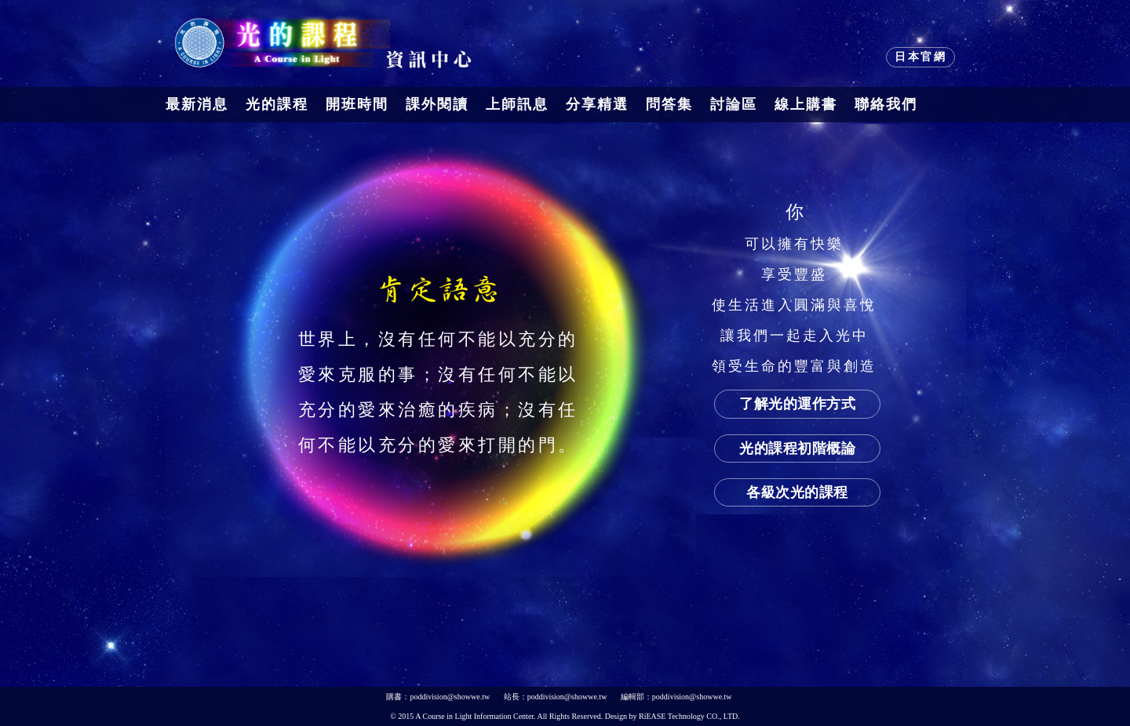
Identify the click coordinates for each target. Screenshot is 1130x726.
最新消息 (197, 104)
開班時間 (357, 104)
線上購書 (806, 104)
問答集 (669, 104)
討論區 (733, 104)
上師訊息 (517, 104)
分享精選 (597, 104)
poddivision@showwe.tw (450, 696)
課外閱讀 (437, 104)
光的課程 (277, 104)
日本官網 (920, 57)
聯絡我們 (886, 104)
